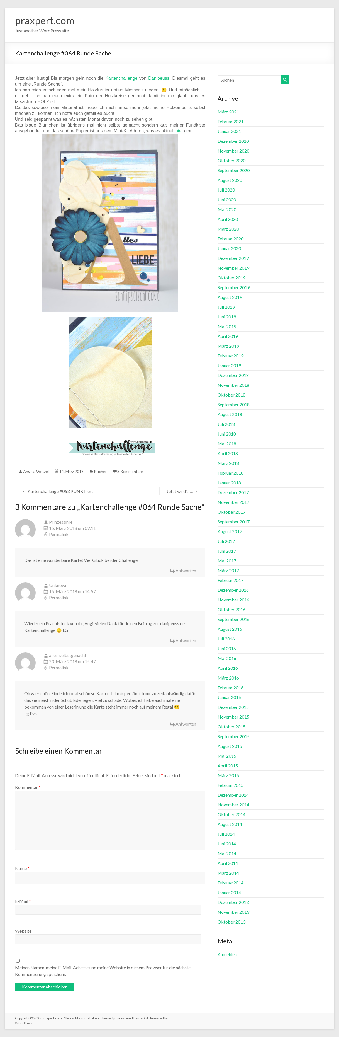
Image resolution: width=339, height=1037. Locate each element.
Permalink (59, 534)
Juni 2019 (227, 316)
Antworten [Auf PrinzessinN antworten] (185, 570)
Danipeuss (158, 78)
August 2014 (230, 824)
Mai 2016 (227, 658)
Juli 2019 (226, 307)
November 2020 (233, 150)
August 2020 (230, 180)
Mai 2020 (227, 209)
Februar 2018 (230, 472)
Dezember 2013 (233, 902)
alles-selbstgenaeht (67, 655)
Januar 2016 (229, 697)
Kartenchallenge (121, 78)
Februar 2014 (230, 882)
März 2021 (228, 111)
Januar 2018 (229, 482)
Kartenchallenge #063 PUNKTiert (57, 491)
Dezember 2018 (233, 375)
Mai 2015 (227, 755)
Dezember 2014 (233, 794)
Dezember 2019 (233, 258)
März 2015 (228, 775)
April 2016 (228, 668)
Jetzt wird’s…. (182, 491)
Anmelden (227, 954)
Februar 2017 (230, 580)
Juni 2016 (227, 648)
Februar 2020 (230, 238)
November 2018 (233, 385)
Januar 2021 (229, 131)
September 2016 (234, 619)
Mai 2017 (227, 560)
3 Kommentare (130, 471)
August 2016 (230, 629)
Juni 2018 (227, 433)
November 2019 (233, 267)
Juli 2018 (226, 424)
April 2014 (228, 863)
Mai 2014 (227, 853)
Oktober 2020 (231, 160)
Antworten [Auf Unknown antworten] (185, 640)
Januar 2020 (229, 248)
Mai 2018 (227, 443)
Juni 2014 (227, 843)
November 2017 (233, 502)
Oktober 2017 (231, 511)
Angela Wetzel (36, 471)
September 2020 (234, 170)
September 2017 (234, 521)
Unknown (58, 585)
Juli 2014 (226, 834)
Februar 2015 (230, 785)
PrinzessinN (60, 521)
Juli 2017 (226, 541)
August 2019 (230, 297)
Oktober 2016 (231, 609)
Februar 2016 (230, 687)
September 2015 (234, 736)
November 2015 (233, 716)
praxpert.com (44, 20)
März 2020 (228, 228)
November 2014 (233, 804)
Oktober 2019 (231, 277)
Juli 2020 (226, 189)
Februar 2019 (230, 355)
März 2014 (228, 873)
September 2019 (234, 287)
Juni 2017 (227, 550)
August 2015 (230, 746)
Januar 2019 (229, 365)
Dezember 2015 (233, 707)
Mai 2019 (227, 326)
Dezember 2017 (233, 492)
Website (23, 931)
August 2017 (230, 531)
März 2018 (228, 463)
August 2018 (230, 414)
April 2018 (228, 453)
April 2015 (228, 765)
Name (22, 868)
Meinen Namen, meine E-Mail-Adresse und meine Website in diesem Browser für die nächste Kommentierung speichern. (103, 971)
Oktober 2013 (231, 921)
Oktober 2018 (231, 394)
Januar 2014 (229, 892)
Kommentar (28, 787)
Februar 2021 (230, 121)
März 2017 (228, 570)
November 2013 (233, 912)
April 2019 (228, 336)
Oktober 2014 (231, 814)
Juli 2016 (226, 638)
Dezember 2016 (233, 590)
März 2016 (228, 677)
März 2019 (228, 346)
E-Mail (23, 901)
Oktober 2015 (231, 726)
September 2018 (234, 404)
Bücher (100, 471)
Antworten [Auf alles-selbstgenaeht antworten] (185, 723)
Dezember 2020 (233, 141)
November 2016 (233, 599)
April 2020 (228, 219)
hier (179, 131)
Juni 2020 (227, 199)
